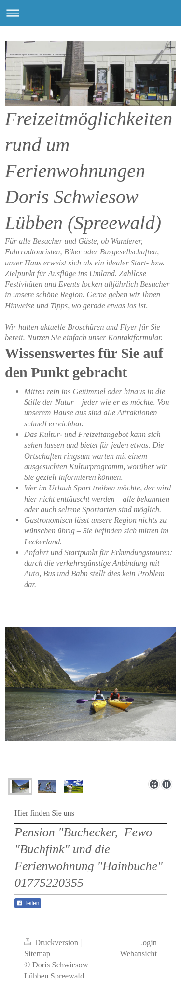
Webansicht (138, 953)
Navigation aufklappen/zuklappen (90, 12)
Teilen (27, 903)
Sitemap (37, 953)
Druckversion (52, 942)
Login (147, 942)
